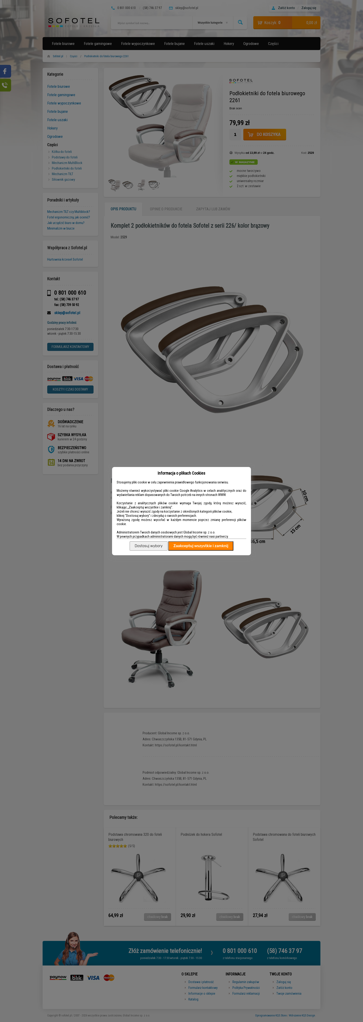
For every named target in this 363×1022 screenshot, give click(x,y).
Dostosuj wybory (149, 546)
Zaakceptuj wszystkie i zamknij (200, 546)
